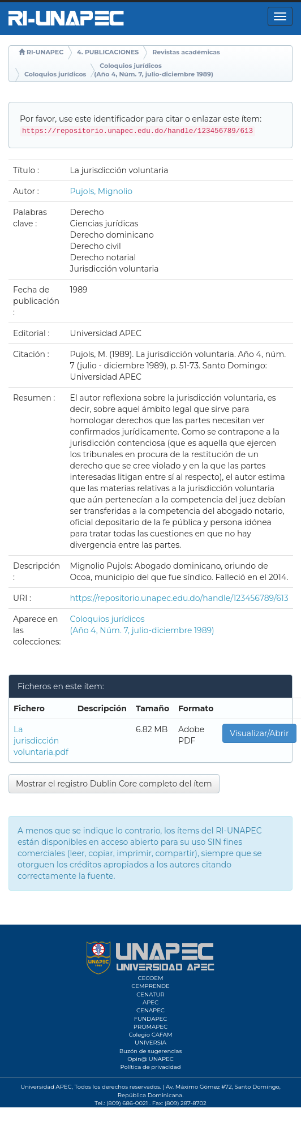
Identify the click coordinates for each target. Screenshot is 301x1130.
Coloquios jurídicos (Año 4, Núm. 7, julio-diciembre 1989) (153, 70)
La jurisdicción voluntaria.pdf (41, 740)
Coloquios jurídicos (55, 74)
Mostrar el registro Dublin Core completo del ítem (114, 784)
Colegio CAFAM (150, 1034)
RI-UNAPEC (45, 52)
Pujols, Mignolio (101, 191)
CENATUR (150, 994)
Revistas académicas (186, 52)
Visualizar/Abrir (259, 733)
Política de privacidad (150, 1067)
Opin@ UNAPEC (150, 1059)
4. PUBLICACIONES (108, 52)
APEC (150, 1002)
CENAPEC (150, 1010)
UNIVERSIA (150, 1042)
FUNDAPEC (150, 1018)
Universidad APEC (45, 1086)
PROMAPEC (150, 1026)
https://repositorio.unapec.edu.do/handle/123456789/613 (179, 598)
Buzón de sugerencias (150, 1051)
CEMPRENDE (150, 986)
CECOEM (150, 978)
